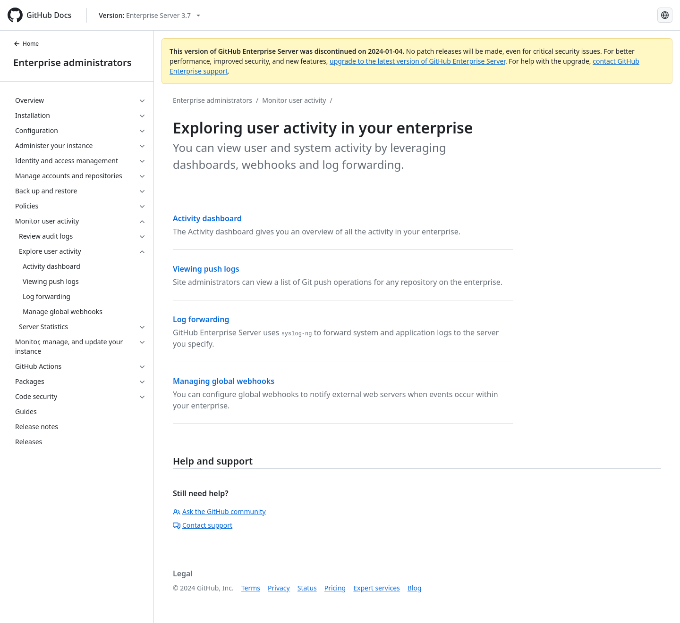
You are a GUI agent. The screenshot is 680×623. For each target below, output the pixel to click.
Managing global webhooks (223, 381)
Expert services (376, 587)
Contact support (202, 525)
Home (26, 44)
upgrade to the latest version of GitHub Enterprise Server (417, 61)
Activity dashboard (207, 218)
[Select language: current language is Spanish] (664, 15)
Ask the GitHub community (219, 511)
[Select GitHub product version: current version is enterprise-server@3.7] (149, 15)
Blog (415, 587)
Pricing (335, 587)
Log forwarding (201, 319)
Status (307, 587)
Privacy (279, 587)
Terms (250, 587)
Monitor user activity (294, 100)
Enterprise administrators (72, 62)
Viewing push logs (206, 269)
